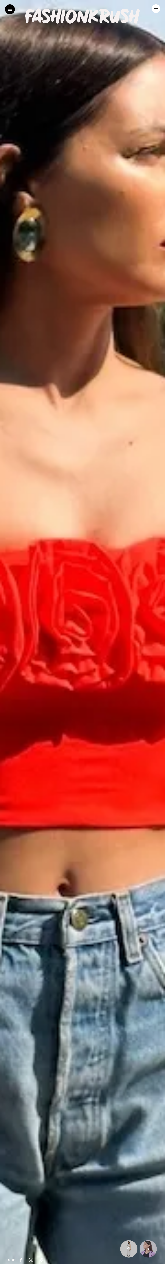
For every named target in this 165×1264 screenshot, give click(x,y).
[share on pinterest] (41, 1260)
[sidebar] (156, 8)
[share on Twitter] (30, 1260)
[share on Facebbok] (21, 1260)
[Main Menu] (10, 9)
